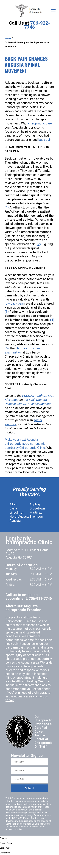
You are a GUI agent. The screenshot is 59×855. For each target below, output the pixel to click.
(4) (52, 320)
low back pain (14, 303)
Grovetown (37, 508)
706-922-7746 (37, 25)
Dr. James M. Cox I (41, 824)
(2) (39, 244)
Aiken (13, 504)
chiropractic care (40, 123)
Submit (29, 788)
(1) (7, 207)
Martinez (36, 512)
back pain (44, 140)
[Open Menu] (53, 9)
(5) (7, 348)
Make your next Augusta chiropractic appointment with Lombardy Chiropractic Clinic (25, 444)
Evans (13, 508)
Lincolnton (16, 512)
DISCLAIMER (18, 818)
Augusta (15, 520)
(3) (7, 312)
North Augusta (19, 516)
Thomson (36, 516)
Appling (35, 504)
